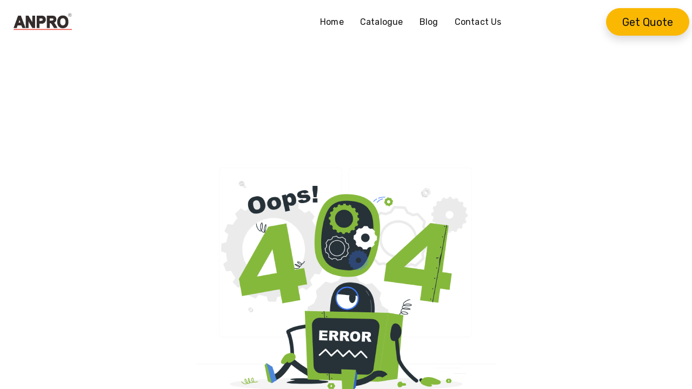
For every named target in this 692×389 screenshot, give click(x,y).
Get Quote (647, 22)
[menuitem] (336, 22)
